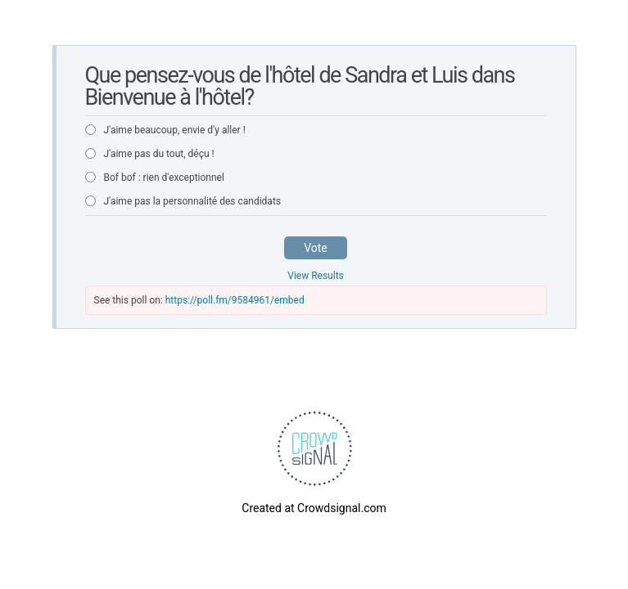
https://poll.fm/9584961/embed (235, 300)
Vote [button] (316, 247)
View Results (315, 275)
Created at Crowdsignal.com (314, 508)
